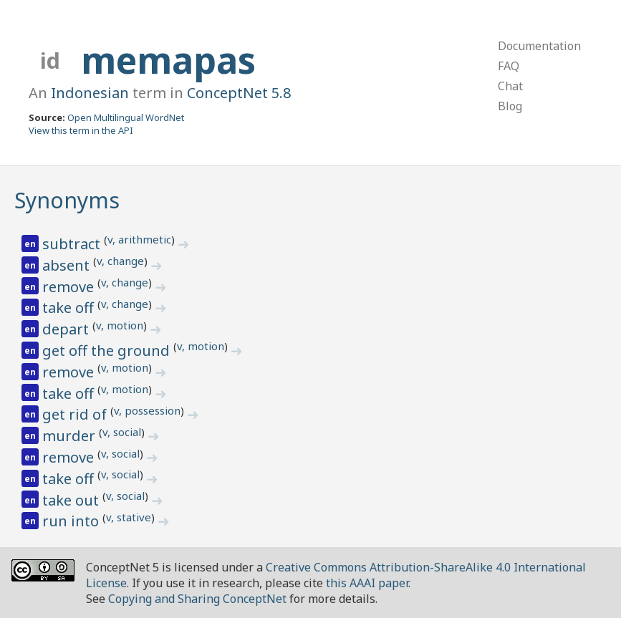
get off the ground (107, 350)
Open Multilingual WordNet (125, 117)
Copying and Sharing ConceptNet (197, 599)
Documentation (539, 46)
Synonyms (67, 200)
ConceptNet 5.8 (239, 92)
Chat (510, 86)
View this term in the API (81, 130)
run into (72, 521)
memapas (168, 60)
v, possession (147, 410)
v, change (120, 261)
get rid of (76, 414)
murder (70, 435)
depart (67, 329)
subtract (73, 244)
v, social (121, 432)
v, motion (119, 325)
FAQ (508, 66)
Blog (510, 106)
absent (67, 265)
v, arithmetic (139, 239)
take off (69, 307)
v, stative (128, 517)
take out (72, 500)
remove (69, 286)
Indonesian (90, 92)
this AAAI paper (367, 583)
